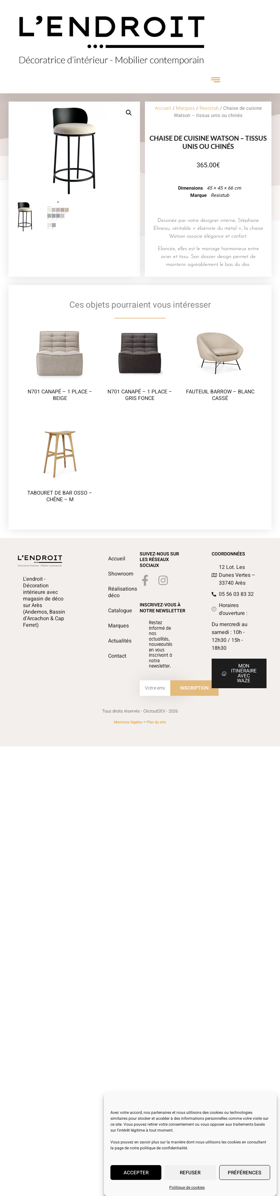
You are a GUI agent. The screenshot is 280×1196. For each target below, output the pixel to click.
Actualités (111, 641)
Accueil (163, 108)
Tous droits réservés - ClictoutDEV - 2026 (140, 711)
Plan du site (156, 722)
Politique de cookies (187, 1187)
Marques (185, 108)
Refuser (190, 1172)
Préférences (244, 1172)
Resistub (209, 108)
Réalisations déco (111, 592)
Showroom (111, 574)
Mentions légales (128, 722)
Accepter (136, 1172)
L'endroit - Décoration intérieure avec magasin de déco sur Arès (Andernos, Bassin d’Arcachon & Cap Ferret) (44, 602)
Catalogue (111, 611)
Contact (111, 656)
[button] (129, 113)
